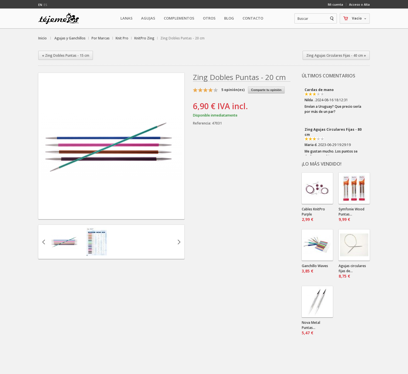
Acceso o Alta (359, 4)
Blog (229, 18)
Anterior (43, 242)
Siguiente (179, 242)
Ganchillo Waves (315, 268)
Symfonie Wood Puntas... (351, 214)
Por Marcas (101, 38)
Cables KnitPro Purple (313, 214)
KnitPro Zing (144, 38)
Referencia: (202, 123)
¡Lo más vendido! (321, 164)
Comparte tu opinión (266, 90)
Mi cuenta (335, 4)
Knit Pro (122, 38)
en (40, 5)
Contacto (253, 18)
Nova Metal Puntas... (311, 327)
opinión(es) (233, 89)
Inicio (42, 38)
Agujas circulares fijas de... (352, 271)
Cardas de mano (319, 89)
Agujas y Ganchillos (70, 38)
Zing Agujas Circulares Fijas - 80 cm (333, 132)
